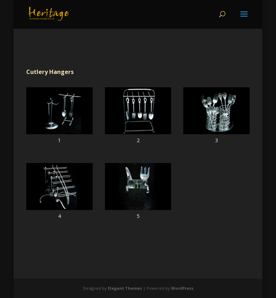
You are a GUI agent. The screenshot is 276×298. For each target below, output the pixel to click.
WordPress (182, 288)
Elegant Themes (125, 288)
